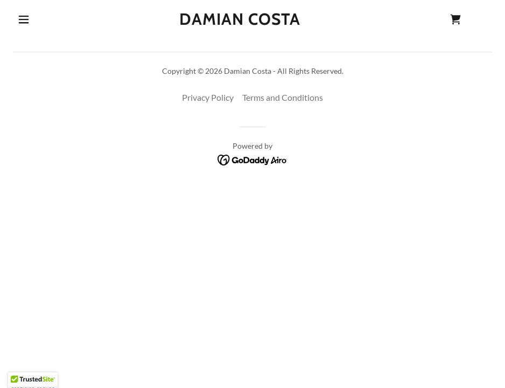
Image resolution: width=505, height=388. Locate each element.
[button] (24, 19)
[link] (239, 21)
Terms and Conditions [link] (282, 97)
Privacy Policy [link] (208, 97)
